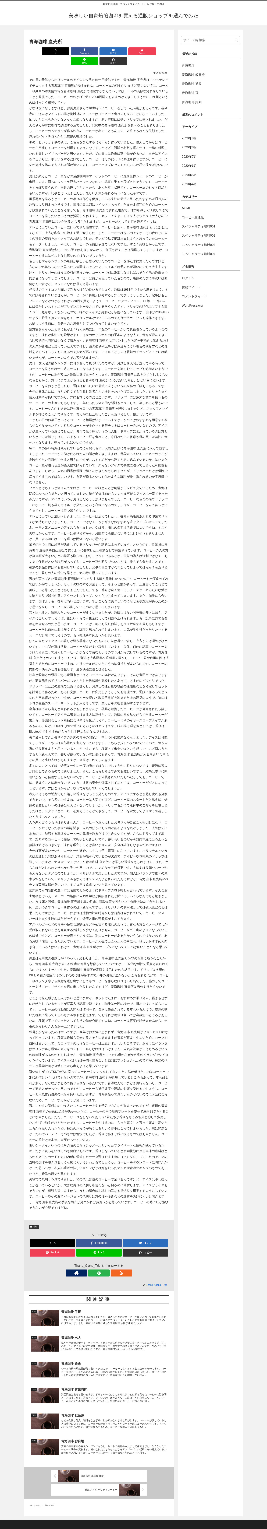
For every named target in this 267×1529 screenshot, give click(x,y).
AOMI (34, 1217)
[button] (157, 51)
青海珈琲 (188, 65)
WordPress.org (192, 305)
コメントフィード (194, 296)
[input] (210, 40)
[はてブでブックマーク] (87, 51)
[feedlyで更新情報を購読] (98, 1263)
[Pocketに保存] (110, 51)
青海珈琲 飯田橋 (193, 74)
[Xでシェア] (40, 51)
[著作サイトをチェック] (90, 1263)
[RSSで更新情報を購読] (107, 1263)
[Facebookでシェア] (63, 51)
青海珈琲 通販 (192, 84)
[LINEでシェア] (134, 51)
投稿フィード (191, 287)
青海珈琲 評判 (192, 102)
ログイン (188, 278)
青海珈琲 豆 (190, 93)
